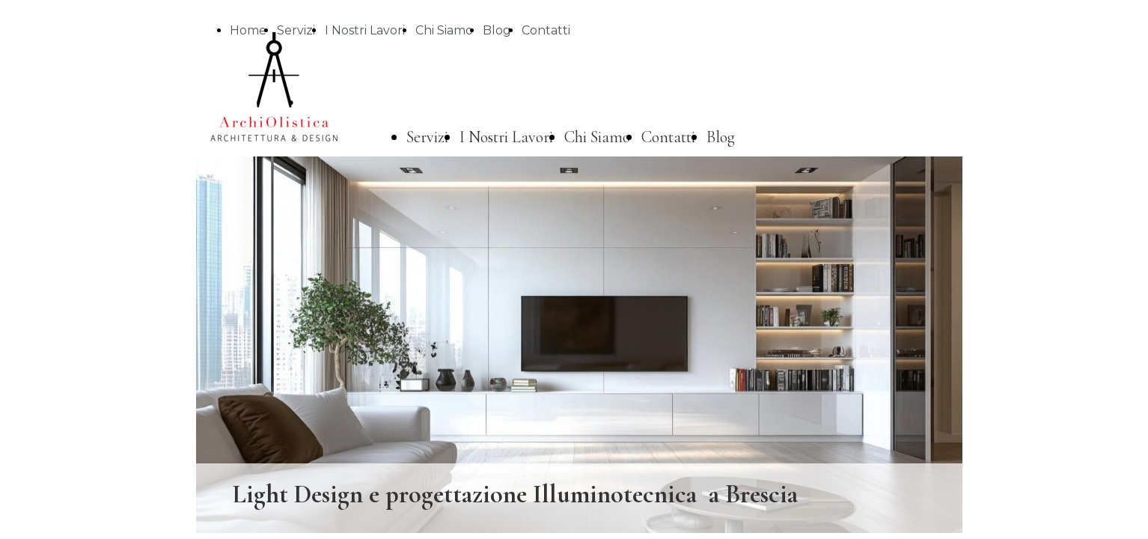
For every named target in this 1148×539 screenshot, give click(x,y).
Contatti (546, 30)
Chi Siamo (444, 30)
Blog (497, 30)
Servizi (427, 137)
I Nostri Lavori (365, 30)
